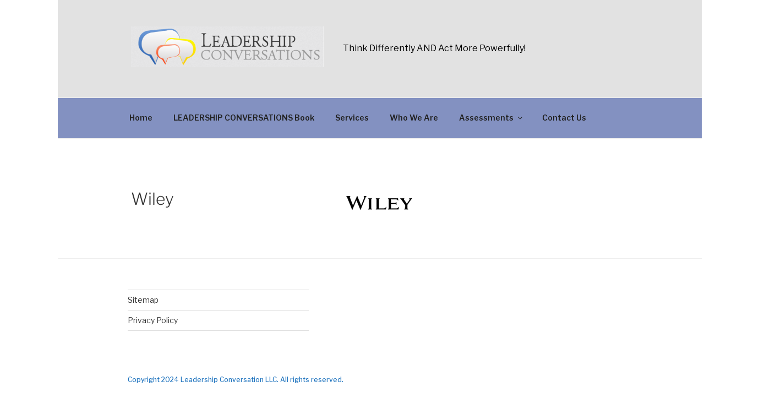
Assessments (491, 117)
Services (352, 117)
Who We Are (414, 117)
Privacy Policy (153, 320)
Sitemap (143, 299)
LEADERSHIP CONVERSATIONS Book (243, 117)
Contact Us (564, 117)
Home (140, 117)
